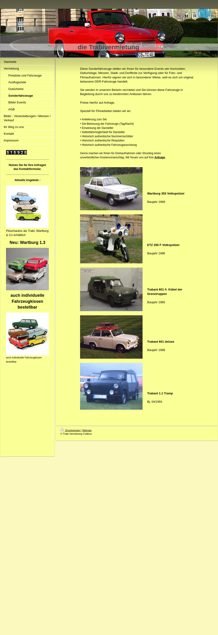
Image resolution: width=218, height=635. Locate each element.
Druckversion (70, 430)
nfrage (160, 157)
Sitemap (86, 430)
